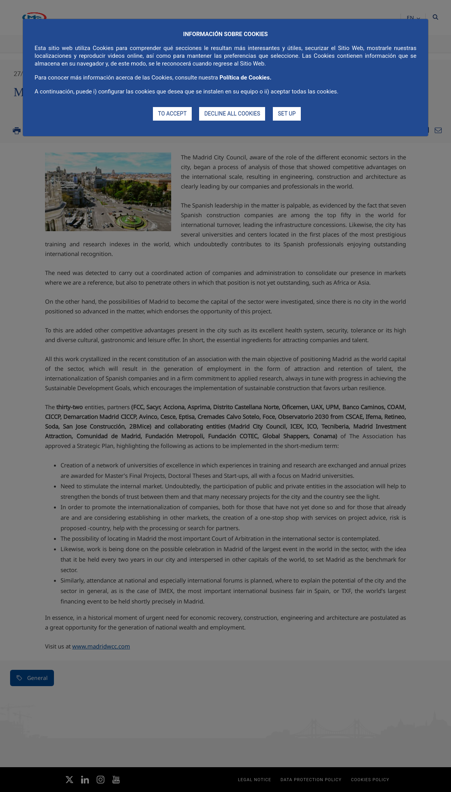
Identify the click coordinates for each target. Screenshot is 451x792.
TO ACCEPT (172, 114)
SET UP (287, 114)
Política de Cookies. (245, 77)
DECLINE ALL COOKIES (232, 114)
